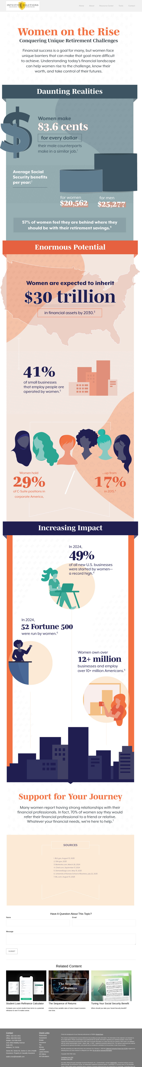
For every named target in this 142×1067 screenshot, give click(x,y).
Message (9, 931)
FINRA (112, 1062)
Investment (43, 1038)
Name (8, 917)
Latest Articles (44, 1052)
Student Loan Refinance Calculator (25, 1003)
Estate (41, 1040)
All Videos (42, 1054)
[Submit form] (12, 951)
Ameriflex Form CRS (66, 1059)
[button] (81, 6)
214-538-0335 (16, 1040)
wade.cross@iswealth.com (15, 1057)
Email (74, 917)
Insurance (42, 1042)
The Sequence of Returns (62, 1003)
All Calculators (44, 1056)
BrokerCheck (99, 1034)
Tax (40, 1045)
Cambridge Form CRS (67, 1057)
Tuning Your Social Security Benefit (110, 1003)
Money (41, 1047)
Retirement (43, 1035)
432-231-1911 (16, 1036)
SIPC (115, 1062)
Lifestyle (42, 1049)
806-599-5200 (16, 1038)
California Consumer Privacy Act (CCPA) (117, 1048)
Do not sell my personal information (102, 1050)
